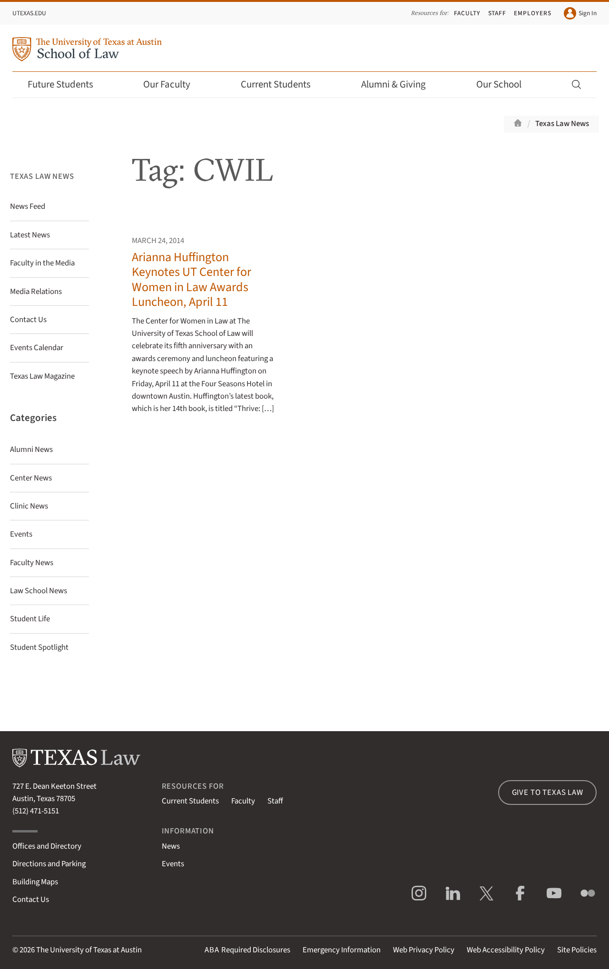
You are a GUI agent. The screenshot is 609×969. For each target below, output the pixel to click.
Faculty (467, 13)
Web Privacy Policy (423, 950)
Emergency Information (342, 950)
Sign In (580, 13)
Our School (505, 84)
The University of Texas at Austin (89, 950)
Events (173, 864)
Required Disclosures (247, 950)
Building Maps (35, 882)
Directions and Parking (49, 864)
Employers (532, 13)
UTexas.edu (29, 13)
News (171, 846)
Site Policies (577, 950)
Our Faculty (173, 84)
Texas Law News (562, 123)
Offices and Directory (46, 846)
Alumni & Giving (400, 84)
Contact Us (30, 899)
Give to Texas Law (547, 792)
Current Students (282, 84)
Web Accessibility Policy (506, 950)
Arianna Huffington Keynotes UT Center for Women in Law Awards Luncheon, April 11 (191, 279)
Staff (497, 13)
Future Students (67, 84)
